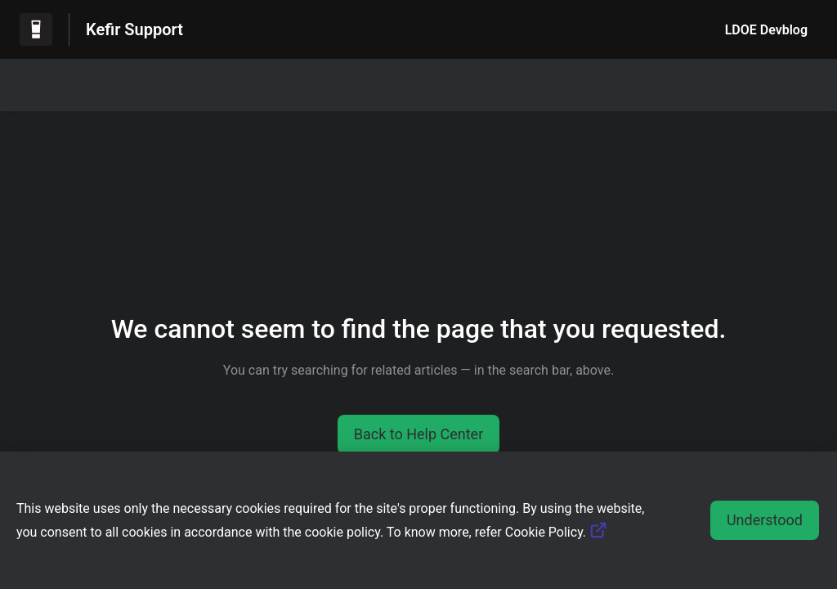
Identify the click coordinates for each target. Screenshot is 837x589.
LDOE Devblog (766, 30)
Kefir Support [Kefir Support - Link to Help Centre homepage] (134, 29)
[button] (419, 434)
